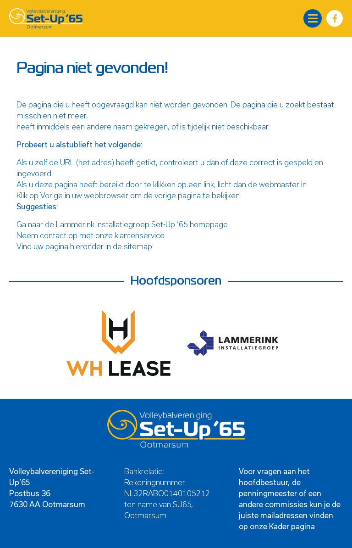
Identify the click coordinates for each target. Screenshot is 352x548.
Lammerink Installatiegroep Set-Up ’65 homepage (142, 224)
